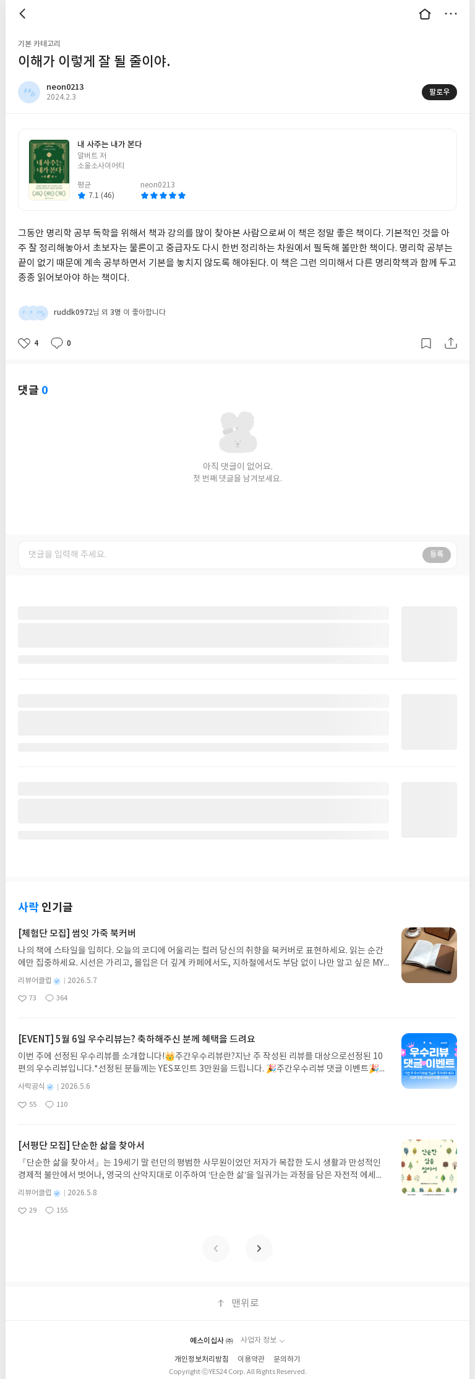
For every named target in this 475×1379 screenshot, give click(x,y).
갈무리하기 (426, 343)
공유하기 (451, 343)
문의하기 (287, 1359)
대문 (425, 13)
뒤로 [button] (24, 13)
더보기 (451, 13)
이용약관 (251, 1359)
